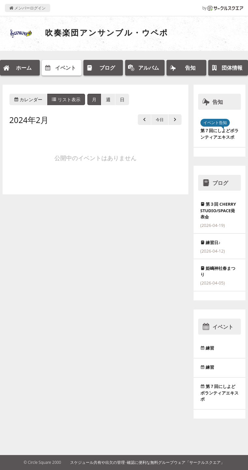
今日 (160, 119)
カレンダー (28, 99)
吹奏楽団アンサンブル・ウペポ (106, 32)
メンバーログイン (27, 8)
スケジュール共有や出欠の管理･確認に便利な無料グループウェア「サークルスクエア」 (147, 462)
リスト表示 (66, 99)
